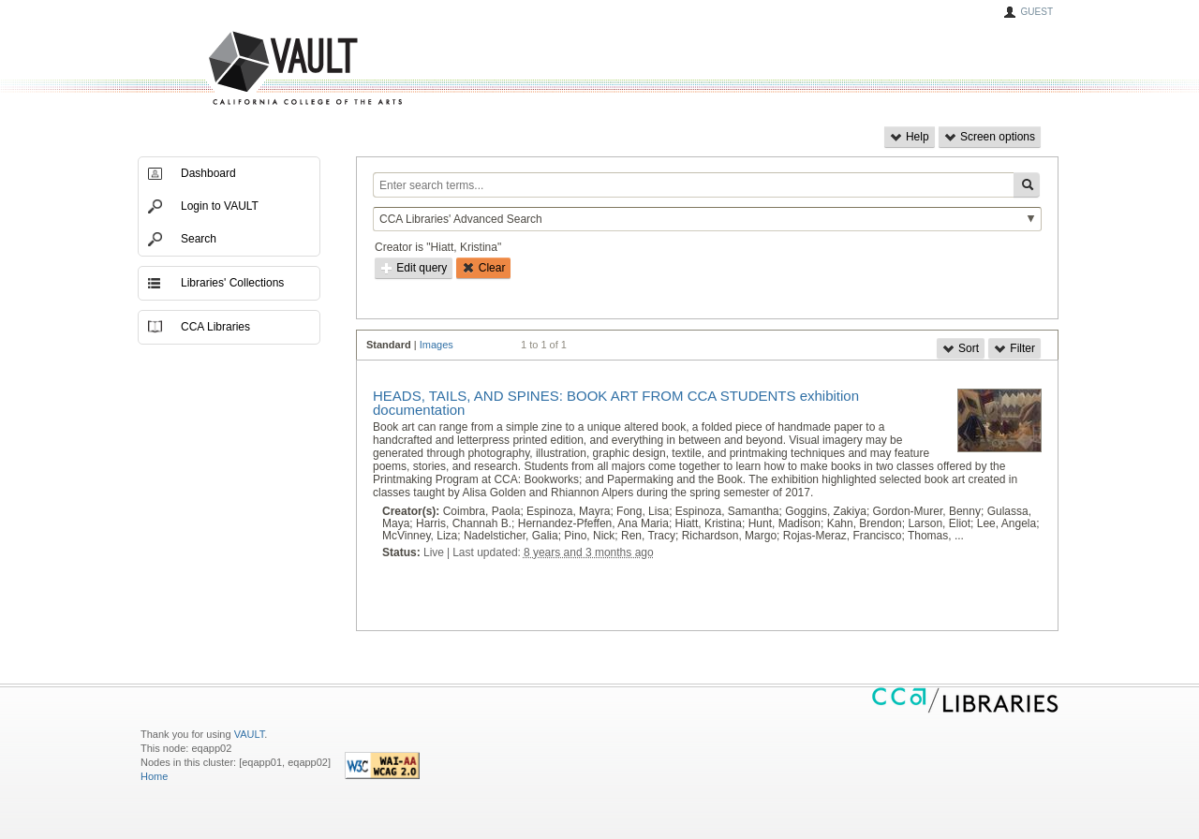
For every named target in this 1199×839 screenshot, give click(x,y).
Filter (1014, 348)
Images (436, 344)
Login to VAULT (220, 206)
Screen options (989, 136)
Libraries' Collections (232, 282)
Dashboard (208, 173)
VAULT (234, 68)
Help (909, 136)
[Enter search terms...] (693, 185)
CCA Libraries (215, 326)
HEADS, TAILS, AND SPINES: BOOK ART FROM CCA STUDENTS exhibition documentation (616, 403)
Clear (483, 267)
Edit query (413, 267)
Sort (960, 348)
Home (154, 776)
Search (198, 238)
